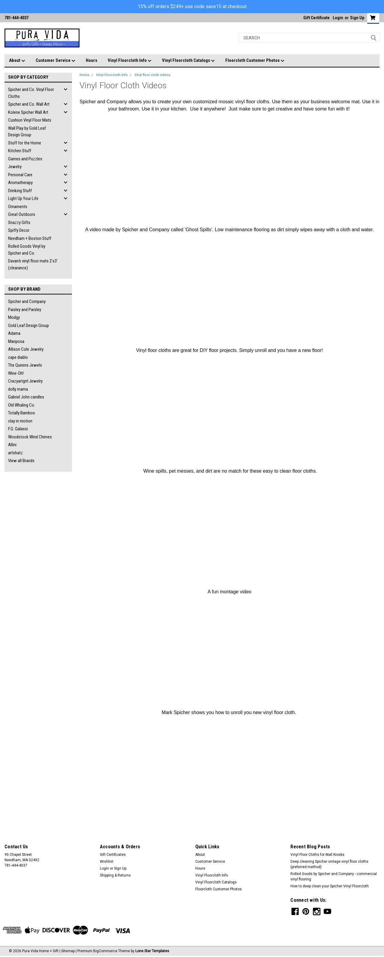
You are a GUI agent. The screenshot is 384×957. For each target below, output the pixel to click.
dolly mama (18, 389)
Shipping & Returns (115, 875)
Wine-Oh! (16, 373)
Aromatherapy (20, 182)
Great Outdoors (21, 214)
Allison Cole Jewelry (26, 349)
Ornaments (17, 206)
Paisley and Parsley (24, 309)
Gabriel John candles (26, 397)
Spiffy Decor (18, 230)
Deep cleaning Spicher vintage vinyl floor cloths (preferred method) (329, 864)
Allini (12, 444)
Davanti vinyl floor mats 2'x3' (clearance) (33, 264)
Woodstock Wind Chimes (30, 437)
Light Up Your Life (23, 198)
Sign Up (357, 17)
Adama (14, 333)
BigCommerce (105, 951)
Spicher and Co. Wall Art (29, 104)
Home (84, 75)
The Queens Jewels (25, 365)
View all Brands (21, 460)
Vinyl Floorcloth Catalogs (188, 61)
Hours (91, 60)
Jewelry (15, 166)
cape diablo (18, 357)
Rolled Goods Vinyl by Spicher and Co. (26, 250)
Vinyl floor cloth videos (152, 75)
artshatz (15, 453)
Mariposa (16, 341)
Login (338, 17)
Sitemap (68, 951)
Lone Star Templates (152, 951)
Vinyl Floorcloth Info (130, 61)
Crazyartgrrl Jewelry (25, 381)
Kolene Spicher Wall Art (28, 112)
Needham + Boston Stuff (29, 238)
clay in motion (20, 421)
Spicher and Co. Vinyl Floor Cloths (31, 93)
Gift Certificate (316, 17)
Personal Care (20, 174)
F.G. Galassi (18, 429)
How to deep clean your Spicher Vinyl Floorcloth (329, 886)
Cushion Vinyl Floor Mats (29, 120)
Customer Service (55, 61)
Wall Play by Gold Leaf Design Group (27, 132)
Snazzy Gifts (19, 222)
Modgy (14, 317)
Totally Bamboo (21, 413)
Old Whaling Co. (21, 405)
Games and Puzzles (25, 159)
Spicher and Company (27, 301)
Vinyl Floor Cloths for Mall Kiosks (317, 855)
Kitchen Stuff (19, 150)
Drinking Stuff (20, 190)
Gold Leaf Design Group (28, 325)
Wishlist (106, 861)
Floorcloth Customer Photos (254, 61)
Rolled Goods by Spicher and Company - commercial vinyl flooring (333, 876)
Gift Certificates (113, 855)
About (17, 61)
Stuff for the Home (24, 143)
